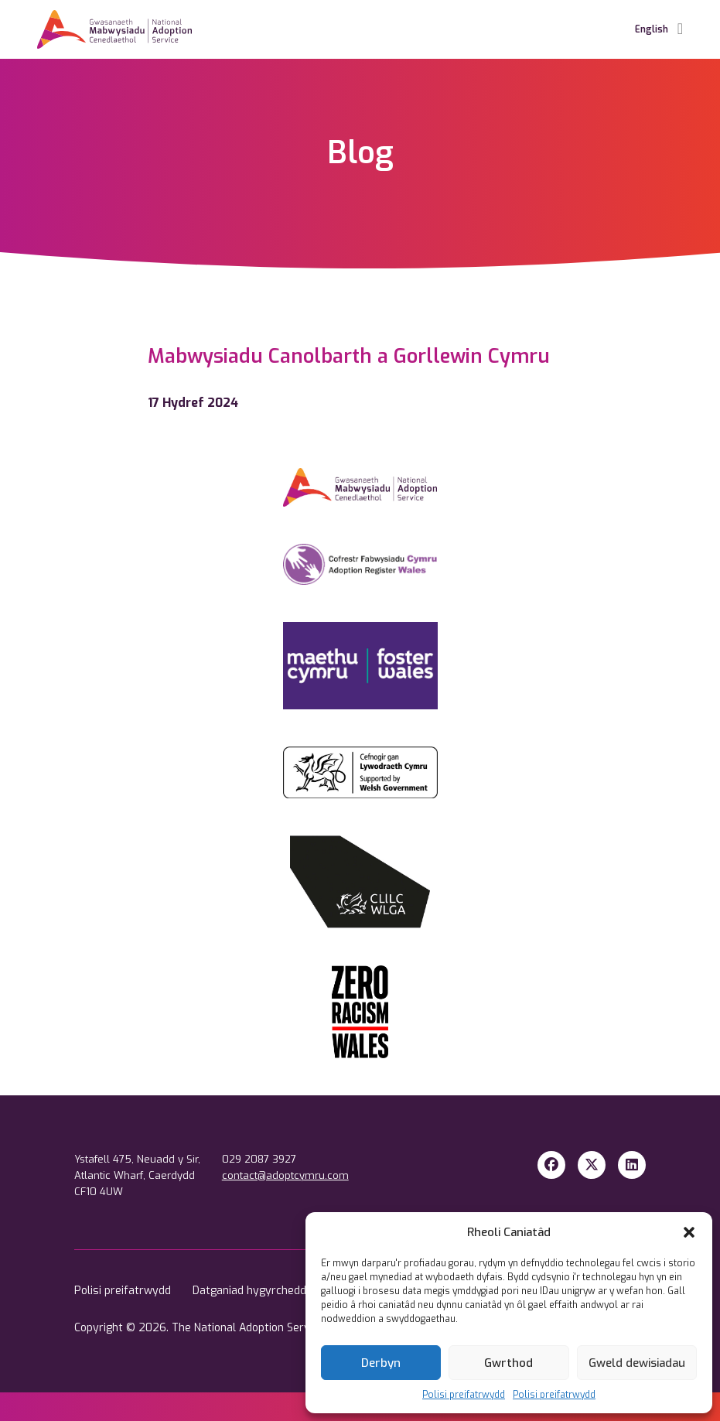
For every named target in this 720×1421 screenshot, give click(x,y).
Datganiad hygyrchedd (251, 1290)
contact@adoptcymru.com (285, 1175)
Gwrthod (508, 1363)
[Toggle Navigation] (680, 29)
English (651, 29)
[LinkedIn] (632, 1165)
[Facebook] (551, 1165)
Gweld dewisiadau (637, 1363)
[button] (689, 1232)
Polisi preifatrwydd (463, 1395)
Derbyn (381, 1363)
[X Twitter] (592, 1165)
